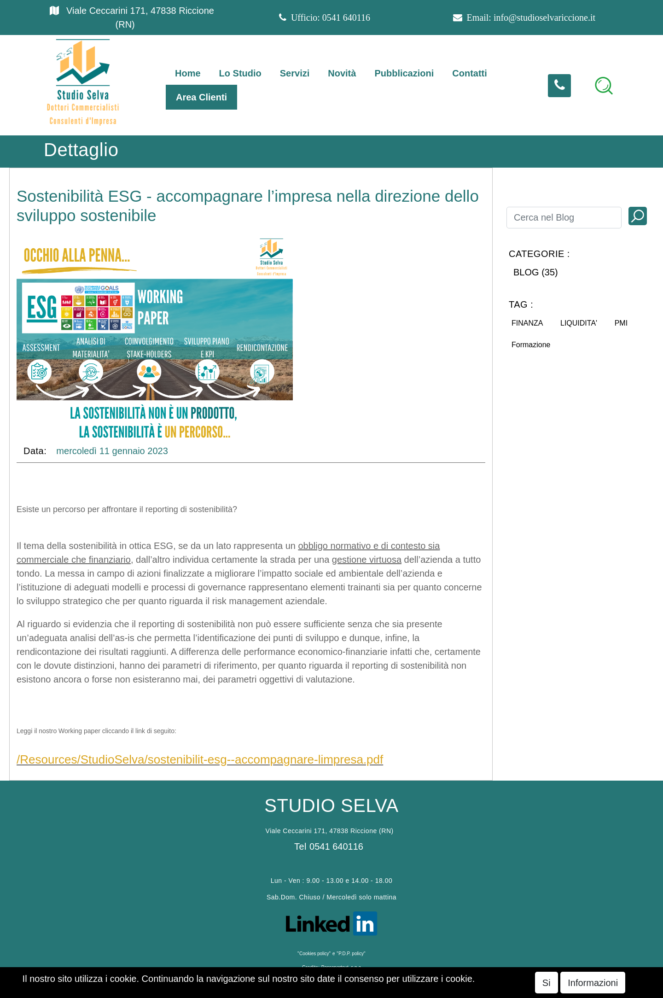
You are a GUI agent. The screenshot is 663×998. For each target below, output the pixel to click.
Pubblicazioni (404, 73)
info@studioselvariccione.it (544, 17)
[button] (603, 85)
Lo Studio (240, 73)
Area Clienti (201, 97)
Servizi (294, 73)
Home (188, 73)
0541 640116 (346, 17)
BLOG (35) (535, 272)
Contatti (469, 73)
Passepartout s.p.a (341, 967)
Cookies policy (314, 953)
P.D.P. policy (351, 953)
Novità (342, 73)
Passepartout (382, 991)
